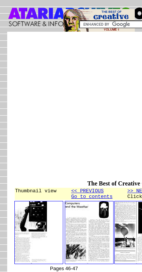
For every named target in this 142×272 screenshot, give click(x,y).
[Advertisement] (71, 109)
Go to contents (91, 198)
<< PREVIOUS (87, 191)
